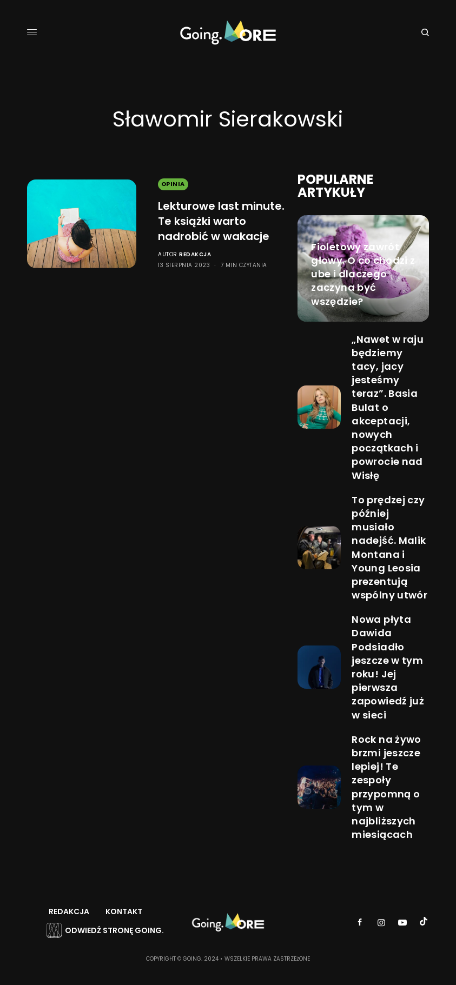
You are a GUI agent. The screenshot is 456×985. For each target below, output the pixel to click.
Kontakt (123, 911)
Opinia (173, 183)
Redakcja (195, 254)
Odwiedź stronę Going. (114, 930)
